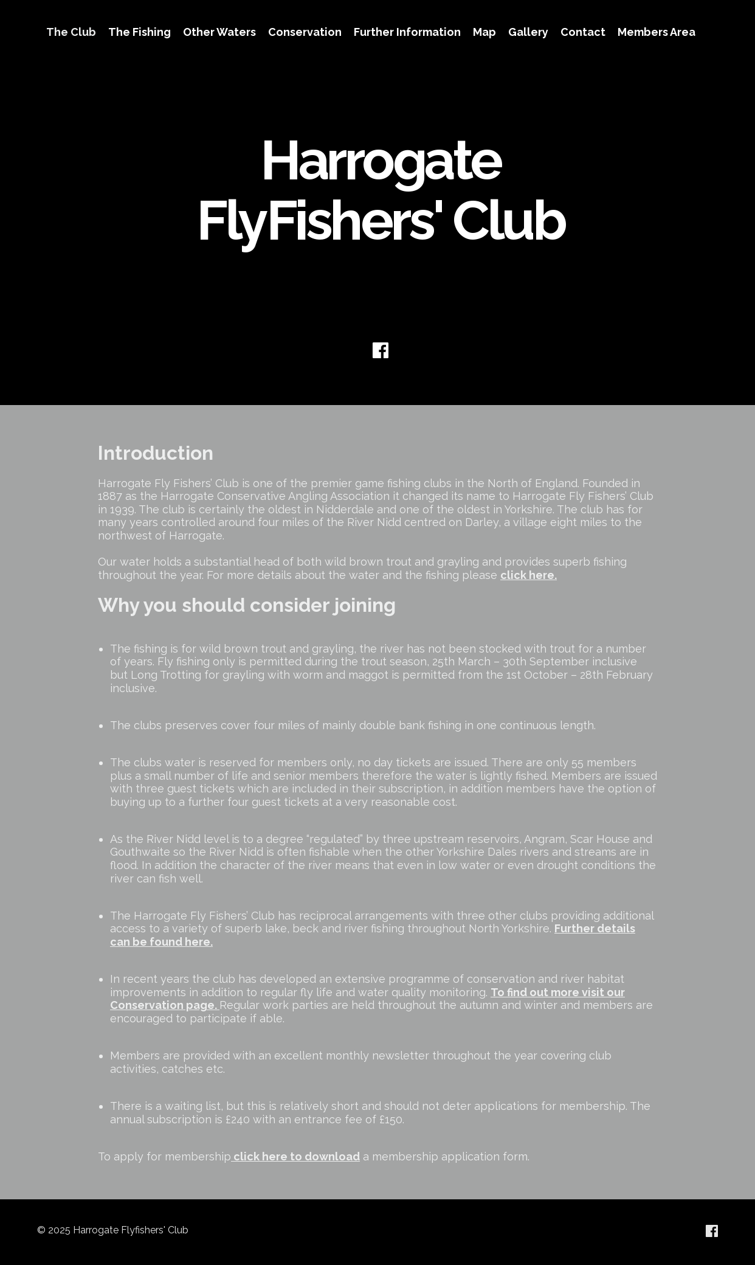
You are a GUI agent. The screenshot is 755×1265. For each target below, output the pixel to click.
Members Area (656, 32)
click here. (528, 575)
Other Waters (219, 32)
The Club (71, 32)
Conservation (305, 32)
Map (484, 32)
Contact (582, 32)
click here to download (296, 1156)
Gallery (528, 32)
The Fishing (139, 32)
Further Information (407, 32)
